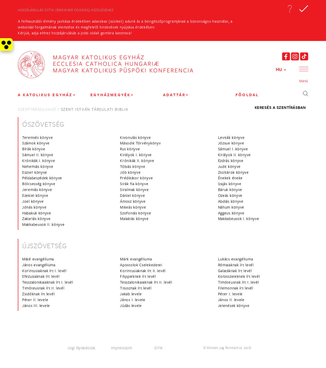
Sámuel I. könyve (233, 148)
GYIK (158, 347)
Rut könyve (130, 148)
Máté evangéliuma (38, 258)
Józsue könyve (231, 142)
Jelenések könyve (234, 305)
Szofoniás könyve (135, 212)
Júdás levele (131, 305)
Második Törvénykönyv (140, 142)
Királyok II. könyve (234, 154)
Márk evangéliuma (136, 258)
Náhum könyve (231, 207)
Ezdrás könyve (230, 160)
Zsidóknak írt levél (38, 293)
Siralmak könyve (134, 189)
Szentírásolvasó (37, 109)
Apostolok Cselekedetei (141, 264)
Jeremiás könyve (37, 189)
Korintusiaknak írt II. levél (143, 270)
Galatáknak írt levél (235, 270)
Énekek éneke (230, 177)
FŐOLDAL (247, 94)
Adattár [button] (175, 94)
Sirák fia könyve (134, 183)
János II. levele (231, 299)
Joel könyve (33, 201)
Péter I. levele (230, 293)
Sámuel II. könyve (37, 154)
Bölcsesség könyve (39, 183)
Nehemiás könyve (37, 166)
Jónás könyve (34, 207)
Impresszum (121, 347)
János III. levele (36, 305)
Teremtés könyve (37, 137)
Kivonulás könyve (135, 137)
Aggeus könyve (231, 212)
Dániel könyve (132, 195)
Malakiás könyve (134, 218)
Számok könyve (36, 142)
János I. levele (132, 299)
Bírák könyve (33, 148)
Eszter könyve (34, 172)
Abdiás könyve (230, 201)
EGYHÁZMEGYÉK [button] (111, 94)
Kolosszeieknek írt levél (239, 276)
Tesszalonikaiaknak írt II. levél (146, 282)
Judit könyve (229, 166)
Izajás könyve (229, 183)
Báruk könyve (230, 189)
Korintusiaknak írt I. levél (44, 270)
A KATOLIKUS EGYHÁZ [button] (46, 94)
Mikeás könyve (133, 207)
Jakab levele (131, 293)
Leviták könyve (231, 137)
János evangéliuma (39, 264)
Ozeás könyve (230, 195)
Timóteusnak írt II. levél (43, 287)
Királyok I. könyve (136, 154)
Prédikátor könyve (136, 177)
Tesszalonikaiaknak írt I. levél (47, 282)
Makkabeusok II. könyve (43, 224)
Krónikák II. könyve (137, 160)
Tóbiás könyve (132, 166)
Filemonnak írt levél (235, 287)
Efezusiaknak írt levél (40, 276)
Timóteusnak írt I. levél (238, 282)
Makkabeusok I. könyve (238, 218)
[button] (290, 8)
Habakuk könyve (36, 212)
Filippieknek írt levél (138, 276)
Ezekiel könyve (35, 195)
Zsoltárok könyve (233, 172)
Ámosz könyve (132, 201)
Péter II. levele (35, 299)
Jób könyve (130, 172)
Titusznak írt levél (135, 287)
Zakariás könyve (36, 218)
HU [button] (281, 69)
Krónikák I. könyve (38, 160)
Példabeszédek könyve (42, 177)
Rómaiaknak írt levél (236, 264)
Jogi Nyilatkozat (81, 347)
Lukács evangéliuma (235, 258)
